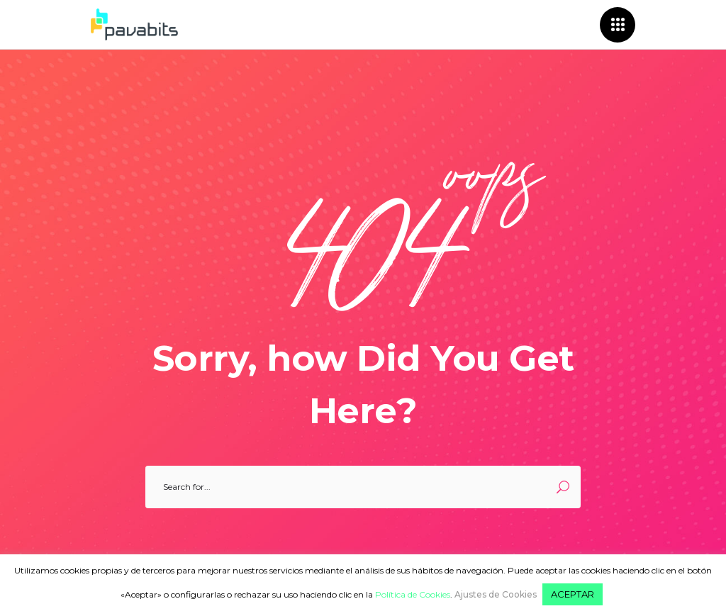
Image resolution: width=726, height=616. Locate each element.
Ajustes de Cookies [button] (495, 594)
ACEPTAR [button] (572, 594)
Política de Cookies (412, 594)
